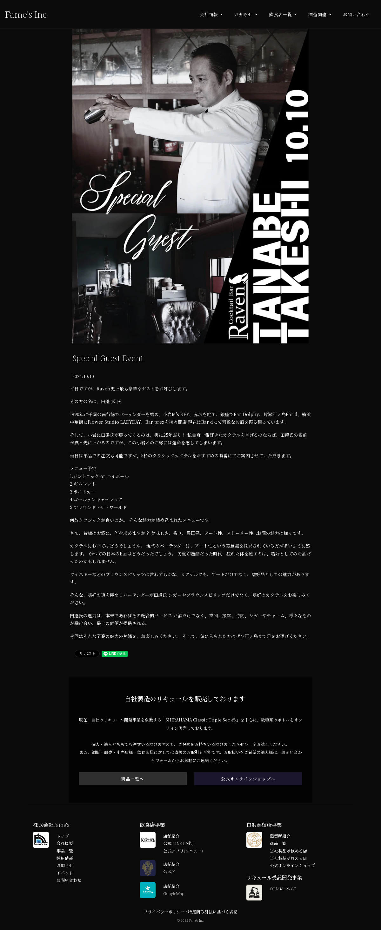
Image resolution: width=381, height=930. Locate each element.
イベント (65, 873)
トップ (63, 837)
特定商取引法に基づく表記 (212, 912)
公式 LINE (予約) (178, 844)
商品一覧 (278, 844)
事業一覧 (65, 851)
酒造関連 (317, 14)
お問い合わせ (356, 14)
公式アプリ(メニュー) (183, 851)
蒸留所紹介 (280, 837)
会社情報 (209, 14)
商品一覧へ (132, 779)
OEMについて (283, 889)
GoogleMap (173, 894)
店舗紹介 (171, 837)
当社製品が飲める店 (288, 851)
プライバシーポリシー (164, 912)
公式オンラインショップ (292, 866)
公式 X (169, 872)
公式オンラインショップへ (248, 779)
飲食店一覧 (280, 14)
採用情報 (65, 859)
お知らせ (243, 14)
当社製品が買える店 (288, 859)
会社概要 (65, 844)
